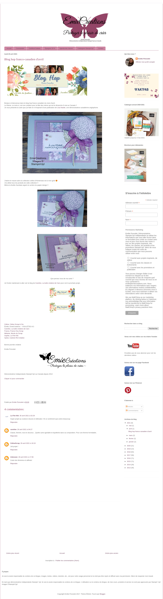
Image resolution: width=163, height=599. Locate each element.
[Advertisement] (62, 526)
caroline (13, 429)
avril (130, 429)
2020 (129, 446)
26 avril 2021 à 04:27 (24, 429)
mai (130, 426)
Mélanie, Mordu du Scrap (13, 333)
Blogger (102, 594)
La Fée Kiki (14, 416)
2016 (129, 458)
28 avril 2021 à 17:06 (25, 457)
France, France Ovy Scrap (13, 331)
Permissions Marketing (134, 230)
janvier (131, 442)
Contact (100, 48)
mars (131, 435)
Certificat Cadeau (34, 48)
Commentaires (132, 410)
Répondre (13, 422)
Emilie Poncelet (144, 59)
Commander (20, 48)
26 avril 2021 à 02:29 (27, 416)
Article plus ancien (111, 553)
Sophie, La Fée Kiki (11, 336)
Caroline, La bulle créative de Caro (47, 283)
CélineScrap (15, 443)
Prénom (129, 211)
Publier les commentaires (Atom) (67, 560)
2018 (129, 452)
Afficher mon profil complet (145, 62)
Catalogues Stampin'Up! (86, 48)
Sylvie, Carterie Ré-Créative (14, 338)
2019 (129, 449)
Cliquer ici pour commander (14, 379)
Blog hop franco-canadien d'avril (139, 431)
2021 (129, 423)
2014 (129, 465)
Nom (128, 219)
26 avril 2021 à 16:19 (27, 443)
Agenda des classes (66, 48)
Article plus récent (12, 553)
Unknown (14, 457)
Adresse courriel (132, 203)
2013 (129, 468)
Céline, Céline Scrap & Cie (14, 324)
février (131, 438)
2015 (129, 461)
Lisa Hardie (61, 107)
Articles (129, 406)
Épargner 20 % (50, 48)
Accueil (9, 48)
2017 (129, 455)
